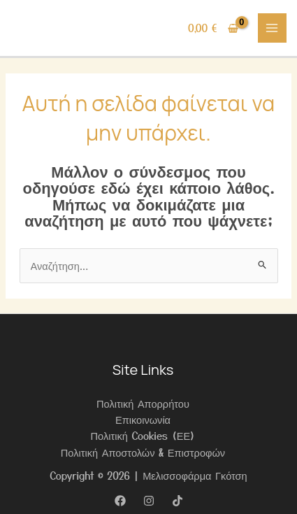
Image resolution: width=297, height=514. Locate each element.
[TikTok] (177, 500)
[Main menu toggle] (272, 28)
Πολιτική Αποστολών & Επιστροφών (143, 452)
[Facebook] (120, 500)
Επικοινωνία (143, 419)
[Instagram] (148, 500)
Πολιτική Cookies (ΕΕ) (143, 435)
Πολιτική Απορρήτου (142, 403)
